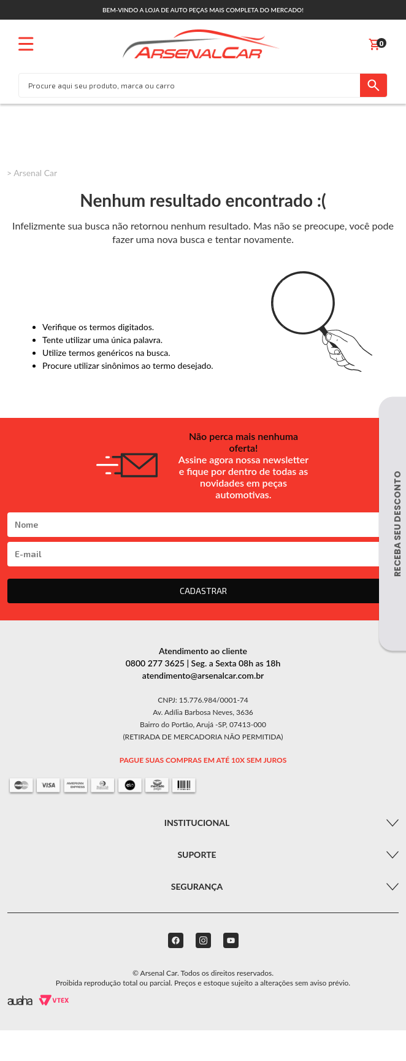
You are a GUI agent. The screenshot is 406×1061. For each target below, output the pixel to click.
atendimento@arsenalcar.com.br (203, 675)
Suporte (196, 854)
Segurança (197, 886)
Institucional (196, 822)
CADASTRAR (203, 590)
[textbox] (189, 85)
